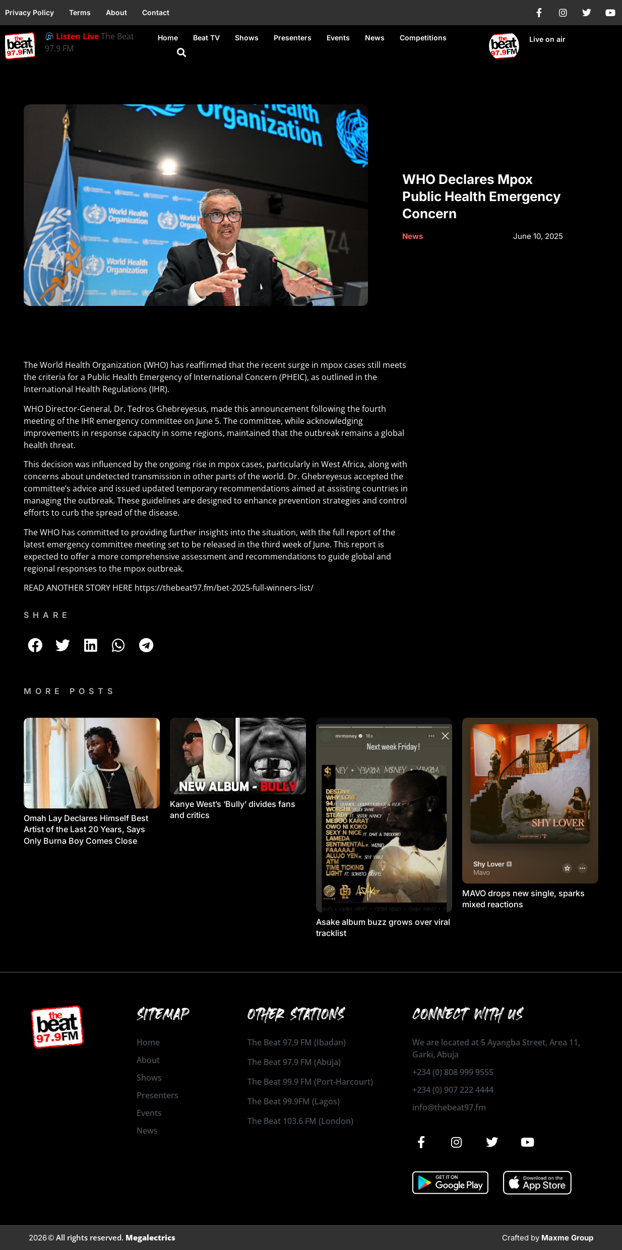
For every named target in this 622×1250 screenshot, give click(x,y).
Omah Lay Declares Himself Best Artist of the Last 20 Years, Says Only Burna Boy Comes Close (86, 829)
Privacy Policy (29, 12)
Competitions (423, 37)
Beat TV (206, 37)
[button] (181, 52)
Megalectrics (150, 1237)
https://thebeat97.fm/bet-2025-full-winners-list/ (223, 587)
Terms (80, 12)
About (116, 12)
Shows (247, 37)
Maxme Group (567, 1237)
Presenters (293, 37)
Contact (155, 12)
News (375, 37)
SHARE (47, 615)
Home (168, 37)
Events (338, 37)
